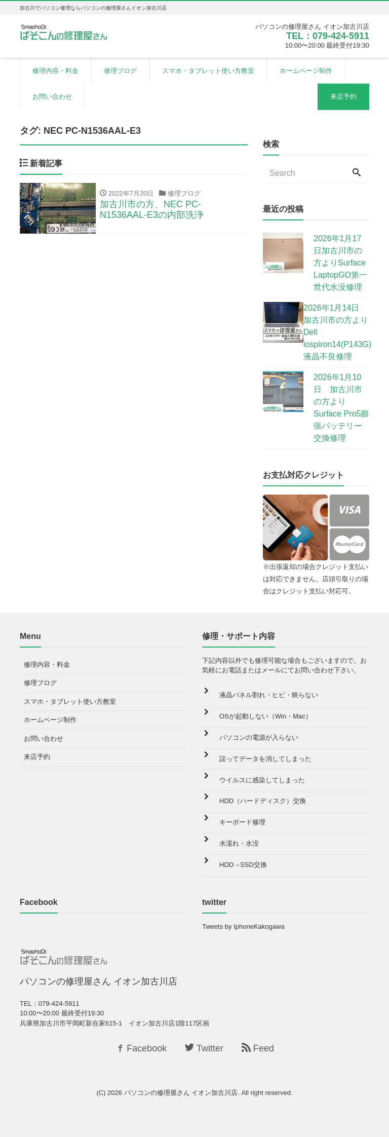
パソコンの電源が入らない (258, 737)
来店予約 (343, 96)
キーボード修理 (242, 822)
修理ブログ (120, 70)
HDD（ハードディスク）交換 (262, 801)
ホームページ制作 (306, 70)
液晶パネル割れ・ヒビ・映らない (268, 695)
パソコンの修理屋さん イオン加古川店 (181, 1092)
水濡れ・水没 (239, 843)
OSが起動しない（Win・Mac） (265, 716)
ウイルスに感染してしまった (262, 780)
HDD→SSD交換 (243, 864)
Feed (258, 1048)
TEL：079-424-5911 (327, 36)
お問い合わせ (52, 96)
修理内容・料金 (55, 70)
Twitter (204, 1048)
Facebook (141, 1048)
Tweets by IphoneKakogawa (243, 926)
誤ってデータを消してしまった (265, 759)
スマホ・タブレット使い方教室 (208, 70)
